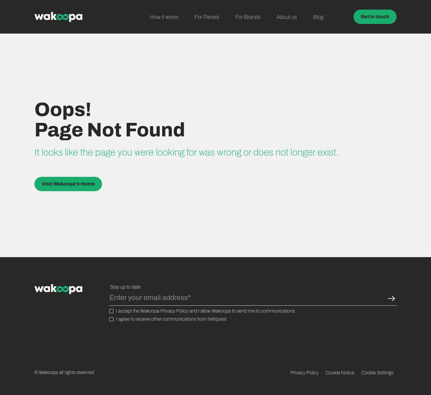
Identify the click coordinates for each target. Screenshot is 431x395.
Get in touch (375, 16)
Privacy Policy (174, 310)
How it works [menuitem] (164, 17)
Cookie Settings (377, 372)
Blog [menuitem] (318, 17)
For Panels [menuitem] (207, 17)
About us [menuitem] (287, 17)
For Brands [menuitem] (247, 17)
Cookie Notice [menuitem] (340, 372)
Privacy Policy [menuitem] (305, 372)
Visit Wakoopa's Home (68, 183)
